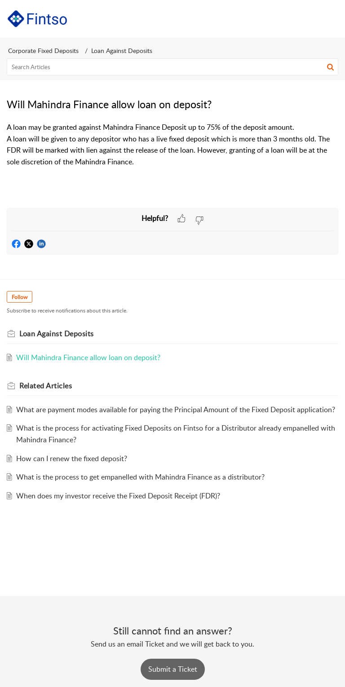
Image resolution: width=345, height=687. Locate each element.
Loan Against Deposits (121, 50)
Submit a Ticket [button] (172, 669)
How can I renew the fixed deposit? (71, 458)
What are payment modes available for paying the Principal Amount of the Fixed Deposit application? (175, 409)
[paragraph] (172, 144)
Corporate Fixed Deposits (43, 50)
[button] (308, 19)
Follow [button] (19, 297)
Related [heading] (45, 386)
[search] (172, 66)
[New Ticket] (173, 669)
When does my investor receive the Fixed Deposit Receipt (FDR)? (118, 496)
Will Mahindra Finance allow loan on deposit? (88, 357)
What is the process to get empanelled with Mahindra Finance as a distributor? (140, 477)
